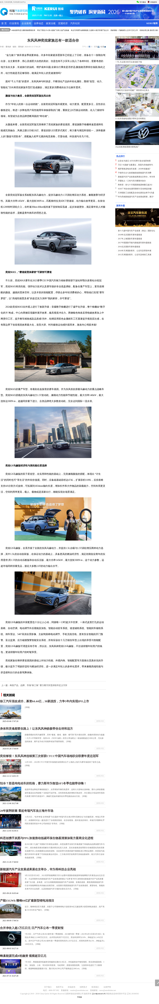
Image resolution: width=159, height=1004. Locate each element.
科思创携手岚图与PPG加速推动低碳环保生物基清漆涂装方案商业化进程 (46, 838)
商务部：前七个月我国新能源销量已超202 (135, 185)
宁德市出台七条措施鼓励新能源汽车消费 (134, 173)
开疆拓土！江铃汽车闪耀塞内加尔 (132, 181)
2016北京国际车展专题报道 (129, 247)
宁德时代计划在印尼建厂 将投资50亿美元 (132, 90)
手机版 (79, 997)
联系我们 (95, 987)
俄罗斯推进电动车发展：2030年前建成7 (134, 169)
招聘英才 (83, 987)
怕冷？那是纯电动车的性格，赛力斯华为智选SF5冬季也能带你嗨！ (43, 783)
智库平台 (59, 987)
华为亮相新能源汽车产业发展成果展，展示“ (136, 197)
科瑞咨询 (71, 987)
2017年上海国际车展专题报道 (130, 239)
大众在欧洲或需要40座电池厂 (127, 147)
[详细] (27, 707)
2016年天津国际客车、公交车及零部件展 (134, 251)
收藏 (103, 47)
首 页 (4, 23)
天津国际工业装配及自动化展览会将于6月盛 (136, 193)
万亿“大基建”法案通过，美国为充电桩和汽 (135, 165)
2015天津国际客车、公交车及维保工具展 (134, 255)
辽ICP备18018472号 (99, 994)
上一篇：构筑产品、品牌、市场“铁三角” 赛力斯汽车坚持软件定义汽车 (34, 685)
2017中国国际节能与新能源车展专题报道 (134, 243)
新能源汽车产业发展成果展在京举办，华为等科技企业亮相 (38, 869)
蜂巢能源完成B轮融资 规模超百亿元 (23, 955)
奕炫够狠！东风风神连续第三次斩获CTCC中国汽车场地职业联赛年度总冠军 (49, 756)
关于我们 (48, 987)
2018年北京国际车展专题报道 (130, 235)
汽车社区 (75, 23)
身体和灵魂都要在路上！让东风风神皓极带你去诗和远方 (36, 728)
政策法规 (51, 23)
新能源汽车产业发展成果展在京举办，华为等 (136, 177)
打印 (97, 47)
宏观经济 (63, 23)
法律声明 (107, 987)
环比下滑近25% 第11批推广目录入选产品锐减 (55, 30)
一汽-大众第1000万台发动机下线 (128, 62)
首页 (1, 2)
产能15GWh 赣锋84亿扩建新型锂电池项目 (27, 900)
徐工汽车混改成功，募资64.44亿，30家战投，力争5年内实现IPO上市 (44, 701)
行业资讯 (14, 23)
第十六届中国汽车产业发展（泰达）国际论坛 (136, 231)
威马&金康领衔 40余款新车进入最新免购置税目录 (19, 30)
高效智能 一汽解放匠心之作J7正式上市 (126, 30)
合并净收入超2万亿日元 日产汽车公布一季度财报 (31, 928)
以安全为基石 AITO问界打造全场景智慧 (134, 161)
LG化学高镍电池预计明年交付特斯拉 (130, 119)
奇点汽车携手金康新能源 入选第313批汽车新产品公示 (92, 30)
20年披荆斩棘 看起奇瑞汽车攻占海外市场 (26, 810)
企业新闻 (26, 23)
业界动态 (38, 23)
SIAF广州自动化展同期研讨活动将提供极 (135, 189)
